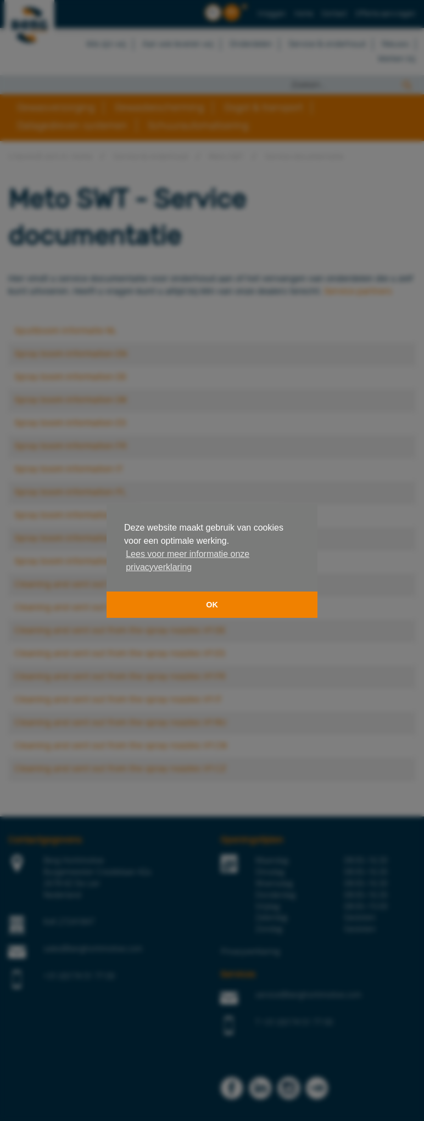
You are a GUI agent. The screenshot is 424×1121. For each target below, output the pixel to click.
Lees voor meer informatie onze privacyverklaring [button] (187, 560)
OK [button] (212, 604)
